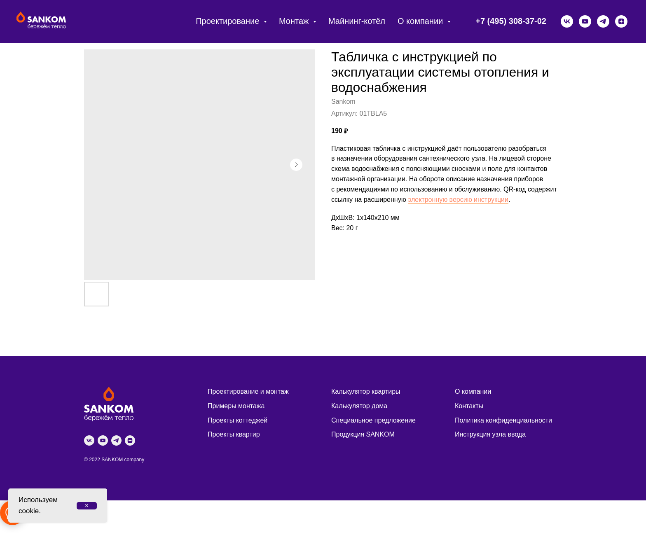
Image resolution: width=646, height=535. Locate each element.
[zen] (621, 21)
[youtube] (585, 21)
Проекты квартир (234, 434)
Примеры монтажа (236, 405)
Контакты (469, 405)
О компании (473, 391)
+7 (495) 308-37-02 (510, 21)
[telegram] (603, 21)
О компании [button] (421, 21)
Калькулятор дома (359, 405)
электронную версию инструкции (458, 199)
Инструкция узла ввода (490, 434)
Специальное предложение (373, 420)
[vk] (567, 21)
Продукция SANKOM (363, 434)
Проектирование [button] (229, 21)
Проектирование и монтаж (248, 391)
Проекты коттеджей (237, 420)
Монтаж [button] (295, 21)
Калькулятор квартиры (365, 391)
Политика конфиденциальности (503, 420)
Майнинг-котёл (356, 21)
